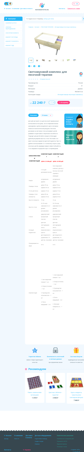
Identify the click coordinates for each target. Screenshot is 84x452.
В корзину (63, 102)
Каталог (7, 8)
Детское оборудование (43, 435)
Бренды (6, 438)
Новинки (37, 444)
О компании (15, 8)
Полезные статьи (62, 446)
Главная (30, 27)
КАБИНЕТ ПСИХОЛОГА (12, 41)
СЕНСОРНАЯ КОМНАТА (12, 33)
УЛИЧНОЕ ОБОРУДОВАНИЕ (10, 28)
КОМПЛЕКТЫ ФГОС (11, 23)
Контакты (62, 8)
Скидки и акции (39, 441)
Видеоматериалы (62, 444)
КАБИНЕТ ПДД (10, 45)
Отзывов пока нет (45, 79)
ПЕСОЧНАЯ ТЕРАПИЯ (47, 27)
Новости (16, 438)
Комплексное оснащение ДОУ (65, 438)
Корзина (27, 450)
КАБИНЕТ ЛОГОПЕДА (12, 37)
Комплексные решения (65, 435)
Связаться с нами (74, 8)
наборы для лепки (49, 19)
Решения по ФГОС (62, 441)
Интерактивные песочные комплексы (65, 27)
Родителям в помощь (41, 438)
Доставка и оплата (26, 8)
